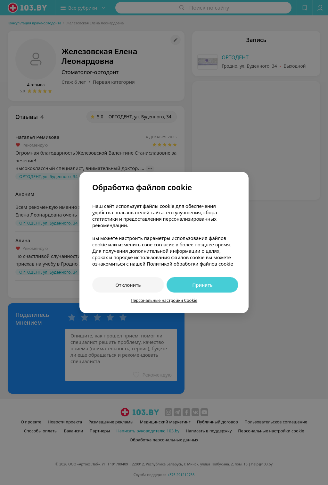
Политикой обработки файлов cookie (190, 263)
